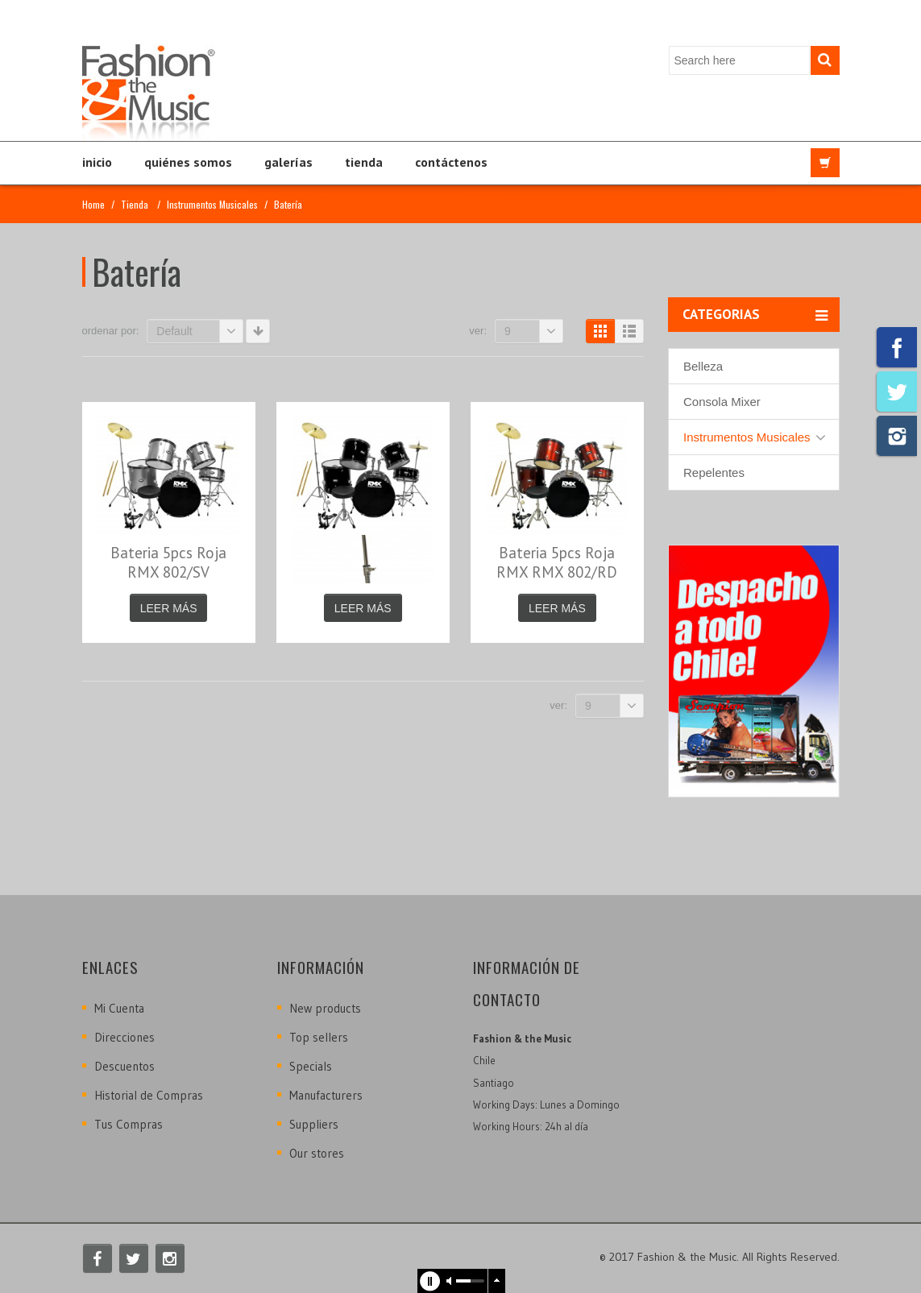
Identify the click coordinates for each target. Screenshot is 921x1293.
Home (93, 204)
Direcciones (124, 1037)
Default (199, 331)
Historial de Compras (148, 1095)
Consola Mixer (722, 401)
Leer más (168, 608)
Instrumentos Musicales (212, 204)
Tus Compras (128, 1124)
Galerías (288, 162)
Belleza (703, 366)
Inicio (97, 162)
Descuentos (124, 1066)
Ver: (478, 331)
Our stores (316, 1153)
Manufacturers (326, 1095)
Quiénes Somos (188, 162)
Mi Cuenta (119, 1008)
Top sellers (318, 1037)
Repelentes (714, 472)
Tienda (364, 162)
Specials (310, 1066)
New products (325, 1008)
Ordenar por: (110, 331)
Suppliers (313, 1124)
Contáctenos (451, 162)
